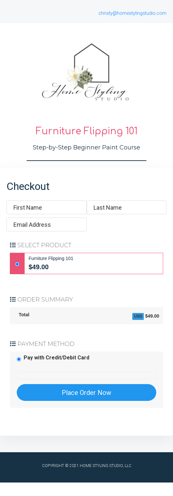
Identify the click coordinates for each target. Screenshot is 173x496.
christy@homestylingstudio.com (132, 13)
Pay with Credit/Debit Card (56, 357)
